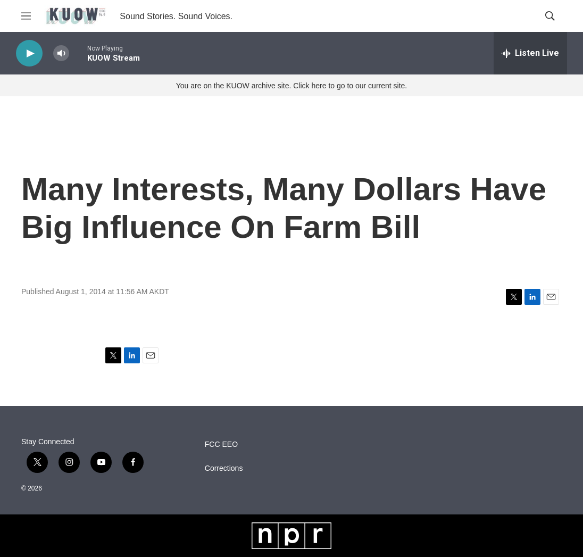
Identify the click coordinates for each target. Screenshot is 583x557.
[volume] (61, 53)
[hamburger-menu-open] (26, 16)
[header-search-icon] (550, 16)
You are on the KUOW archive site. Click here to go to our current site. (291, 85)
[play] (29, 53)
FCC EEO (221, 444)
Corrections (224, 468)
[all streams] (530, 53)
